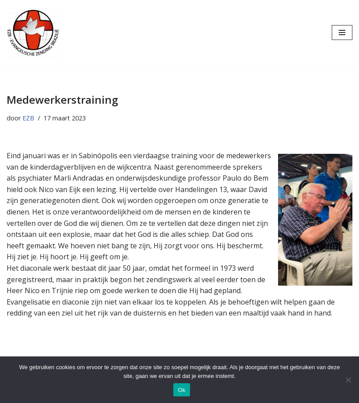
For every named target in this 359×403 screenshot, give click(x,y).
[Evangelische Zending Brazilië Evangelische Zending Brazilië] (33, 32)
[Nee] (348, 379)
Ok (181, 390)
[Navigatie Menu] (342, 32)
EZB (28, 118)
